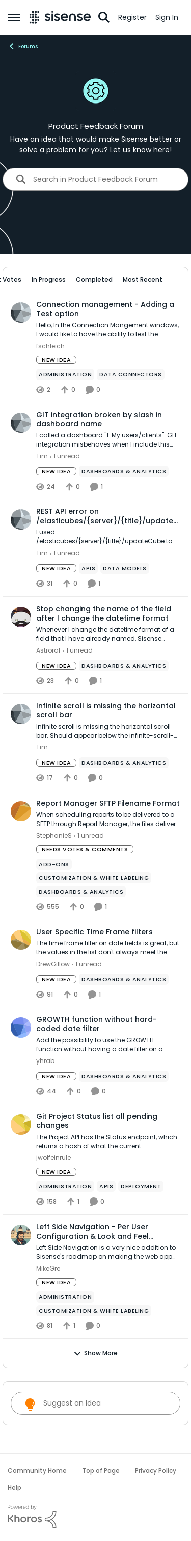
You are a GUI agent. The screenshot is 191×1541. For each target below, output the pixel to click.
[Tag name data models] (124, 568)
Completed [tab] (94, 279)
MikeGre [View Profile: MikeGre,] (48, 1268)
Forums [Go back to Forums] (23, 46)
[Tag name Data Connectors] (131, 374)
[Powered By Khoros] (95, 1516)
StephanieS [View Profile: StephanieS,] (54, 835)
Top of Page (101, 1470)
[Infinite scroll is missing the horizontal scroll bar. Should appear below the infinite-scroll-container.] (108, 732)
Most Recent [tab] (142, 279)
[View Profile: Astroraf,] (21, 617)
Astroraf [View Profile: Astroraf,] (48, 650)
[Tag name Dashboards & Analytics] (124, 471)
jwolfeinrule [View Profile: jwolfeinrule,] (53, 1158)
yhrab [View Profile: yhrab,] (45, 1060)
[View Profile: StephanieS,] (21, 811)
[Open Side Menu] (14, 17)
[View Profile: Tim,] (21, 423)
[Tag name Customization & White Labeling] (93, 877)
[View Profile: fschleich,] (21, 312)
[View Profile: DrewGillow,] (21, 940)
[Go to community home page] (60, 17)
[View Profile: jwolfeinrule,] (21, 1124)
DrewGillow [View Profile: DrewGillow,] (53, 964)
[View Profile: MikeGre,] (21, 1235)
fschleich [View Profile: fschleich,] (50, 345)
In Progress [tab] (49, 279)
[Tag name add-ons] (54, 864)
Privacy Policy (155, 1470)
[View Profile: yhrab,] (21, 1027)
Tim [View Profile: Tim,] (42, 456)
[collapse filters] (174, 279)
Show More (95, 1353)
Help (14, 1487)
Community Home (37, 1470)
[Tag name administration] (65, 374)
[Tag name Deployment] (140, 1186)
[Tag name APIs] (88, 568)
